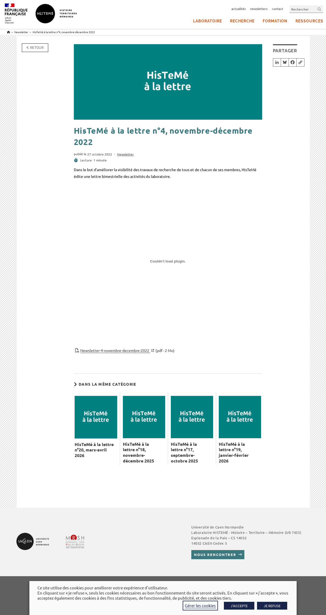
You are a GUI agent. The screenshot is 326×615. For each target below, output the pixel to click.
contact (277, 8)
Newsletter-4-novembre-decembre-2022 (127, 350)
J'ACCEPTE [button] (239, 605)
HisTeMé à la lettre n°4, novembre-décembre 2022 (64, 32)
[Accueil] (8, 32)
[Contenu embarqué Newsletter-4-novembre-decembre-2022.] (168, 263)
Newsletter (125, 154)
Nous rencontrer (215, 554)
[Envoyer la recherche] (319, 9)
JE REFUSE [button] (272, 605)
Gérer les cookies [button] (200, 605)
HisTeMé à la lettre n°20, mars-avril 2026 (94, 450)
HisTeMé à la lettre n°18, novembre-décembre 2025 (138, 452)
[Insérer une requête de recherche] (306, 9)
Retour (37, 48)
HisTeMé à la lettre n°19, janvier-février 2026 (234, 452)
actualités (238, 8)
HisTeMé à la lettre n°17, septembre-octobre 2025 (184, 452)
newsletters (259, 8)
